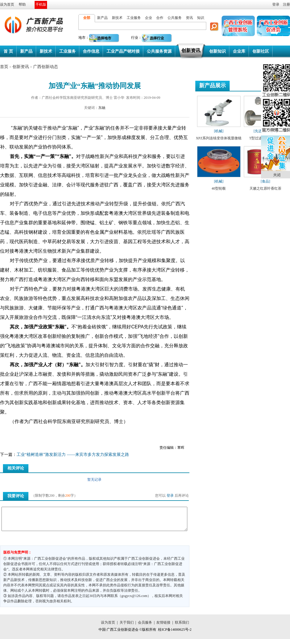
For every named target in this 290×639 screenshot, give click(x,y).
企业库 (239, 51)
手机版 (41, 4)
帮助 (22, 4)
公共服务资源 (159, 51)
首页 (4, 66)
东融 (101, 108)
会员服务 (145, 622)
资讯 (189, 18)
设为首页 (7, 4)
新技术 (117, 18)
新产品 (102, 18)
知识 (200, 18)
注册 (286, 4)
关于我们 (127, 622)
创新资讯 (190, 50)
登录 (275, 4)
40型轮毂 (219, 188)
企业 (148, 18)
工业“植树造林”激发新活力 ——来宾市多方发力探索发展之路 (73, 454)
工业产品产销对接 (123, 51)
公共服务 (174, 18)
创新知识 (217, 51)
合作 (159, 18)
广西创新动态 (45, 66)
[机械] (218, 131)
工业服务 (134, 18)
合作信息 (91, 51)
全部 (86, 18)
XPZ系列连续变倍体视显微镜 (219, 138)
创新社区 (260, 51)
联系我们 (182, 622)
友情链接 (163, 622)
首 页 (8, 51)
